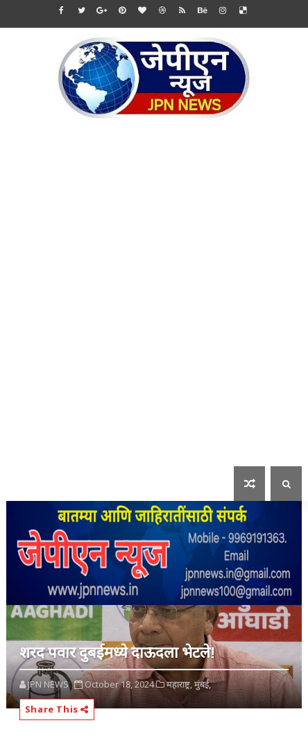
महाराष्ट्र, (179, 684)
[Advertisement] (154, 302)
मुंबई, (202, 684)
